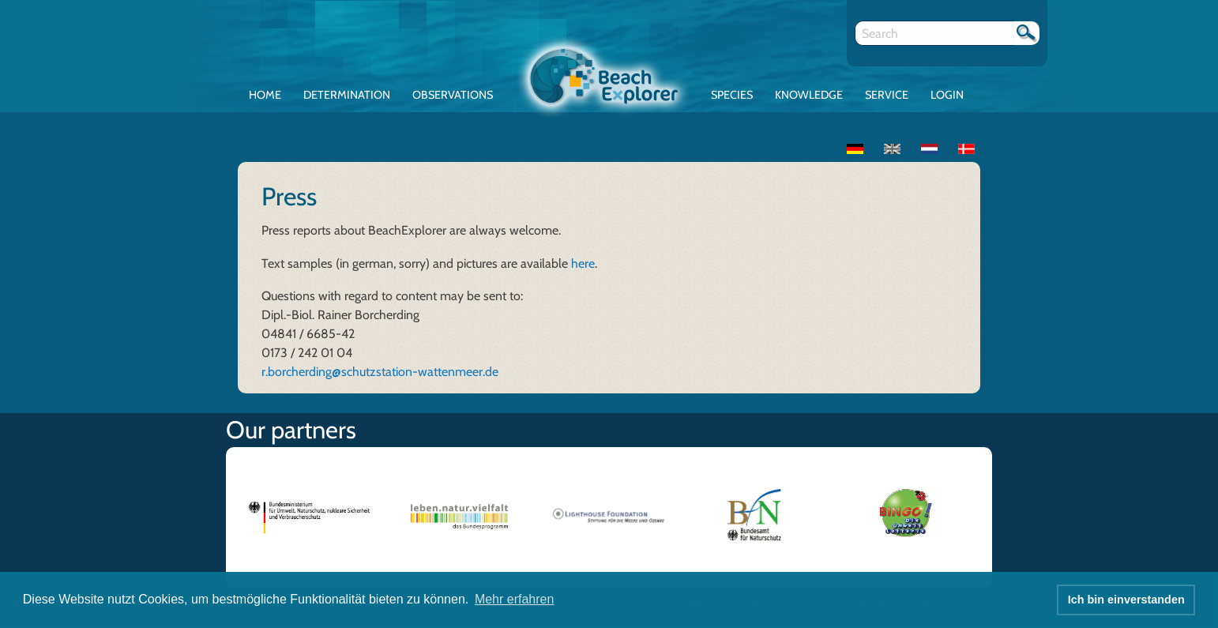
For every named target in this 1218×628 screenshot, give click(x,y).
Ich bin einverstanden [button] (1126, 599)
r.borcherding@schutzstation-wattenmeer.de (379, 371)
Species (732, 95)
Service (886, 95)
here (583, 263)
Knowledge (809, 95)
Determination (346, 95)
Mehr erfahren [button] (514, 599)
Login (947, 95)
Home (265, 95)
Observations (452, 95)
